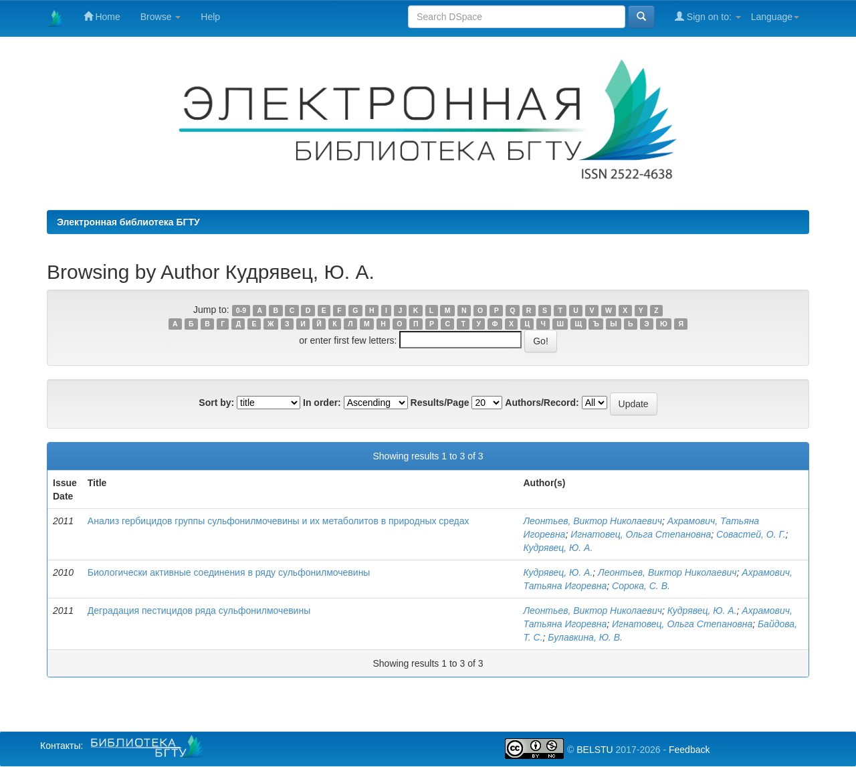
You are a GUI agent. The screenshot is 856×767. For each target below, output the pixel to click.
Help (210, 16)
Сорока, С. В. (641, 585)
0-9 (241, 310)
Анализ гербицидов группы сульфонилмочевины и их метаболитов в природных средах (278, 521)
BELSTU (594, 749)
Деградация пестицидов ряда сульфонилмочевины (199, 610)
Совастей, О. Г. (750, 534)
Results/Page (440, 402)
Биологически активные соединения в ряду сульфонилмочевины (229, 572)
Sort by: (216, 402)
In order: (322, 402)
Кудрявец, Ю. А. (558, 547)
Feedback (689, 749)
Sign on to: (708, 16)
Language (775, 16)
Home (102, 16)
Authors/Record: (541, 402)
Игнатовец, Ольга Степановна (640, 534)
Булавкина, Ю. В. (585, 637)
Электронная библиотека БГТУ (128, 222)
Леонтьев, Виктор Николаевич (592, 521)
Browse (160, 16)
